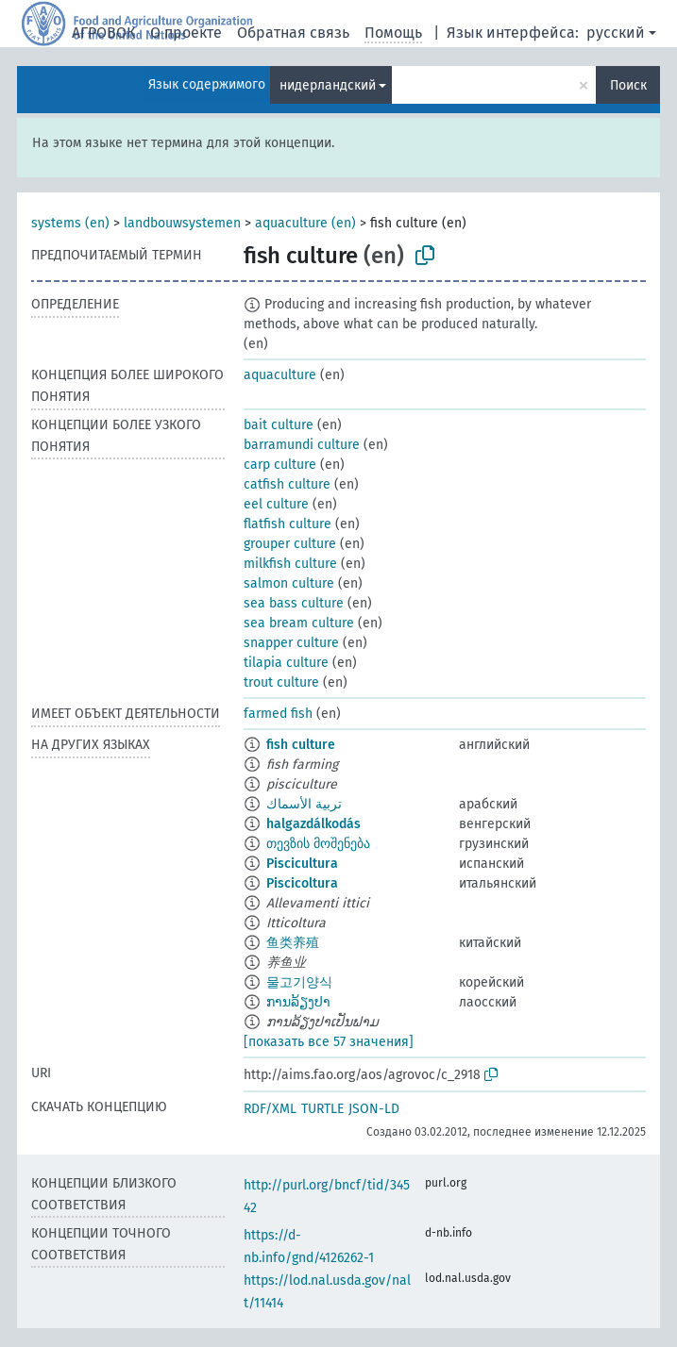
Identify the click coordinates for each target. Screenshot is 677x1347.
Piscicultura (302, 864)
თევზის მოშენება (318, 844)
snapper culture (291, 643)
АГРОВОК (103, 33)
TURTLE (322, 1109)
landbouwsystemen (182, 223)
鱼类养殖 (292, 943)
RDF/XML (270, 1109)
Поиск (628, 85)
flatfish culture (287, 524)
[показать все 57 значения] (329, 1042)
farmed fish (278, 714)
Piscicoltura (302, 883)
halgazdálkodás (313, 824)
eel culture (276, 504)
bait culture (278, 425)
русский (615, 33)
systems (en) (70, 223)
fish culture (300, 745)
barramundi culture (302, 445)
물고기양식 (299, 982)
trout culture (281, 682)
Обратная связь (293, 33)
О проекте (186, 33)
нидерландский (327, 85)
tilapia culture (286, 663)
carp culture (280, 465)
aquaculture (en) (305, 223)
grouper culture (290, 544)
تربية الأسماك (304, 804)
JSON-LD (373, 1109)
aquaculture (280, 375)
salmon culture (289, 583)
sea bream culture (299, 623)
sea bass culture (294, 603)
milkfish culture (290, 564)
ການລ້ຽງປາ (298, 1002)
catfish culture (287, 484)
